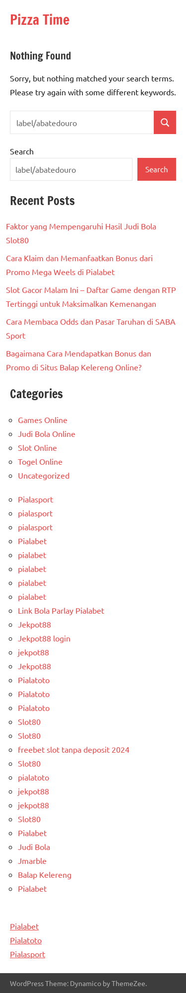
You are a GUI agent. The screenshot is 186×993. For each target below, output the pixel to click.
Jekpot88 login (44, 638)
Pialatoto (34, 680)
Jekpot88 (34, 624)
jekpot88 (33, 652)
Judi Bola (34, 846)
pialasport (35, 513)
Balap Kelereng (44, 874)
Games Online (42, 420)
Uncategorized (43, 475)
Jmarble (32, 860)
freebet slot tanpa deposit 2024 (73, 749)
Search (22, 151)
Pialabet (32, 541)
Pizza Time (39, 19)
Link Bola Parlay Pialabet (61, 610)
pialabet (32, 555)
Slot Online (37, 447)
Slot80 (29, 721)
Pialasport (35, 499)
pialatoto (33, 777)
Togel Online (40, 461)
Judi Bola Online (46, 433)
